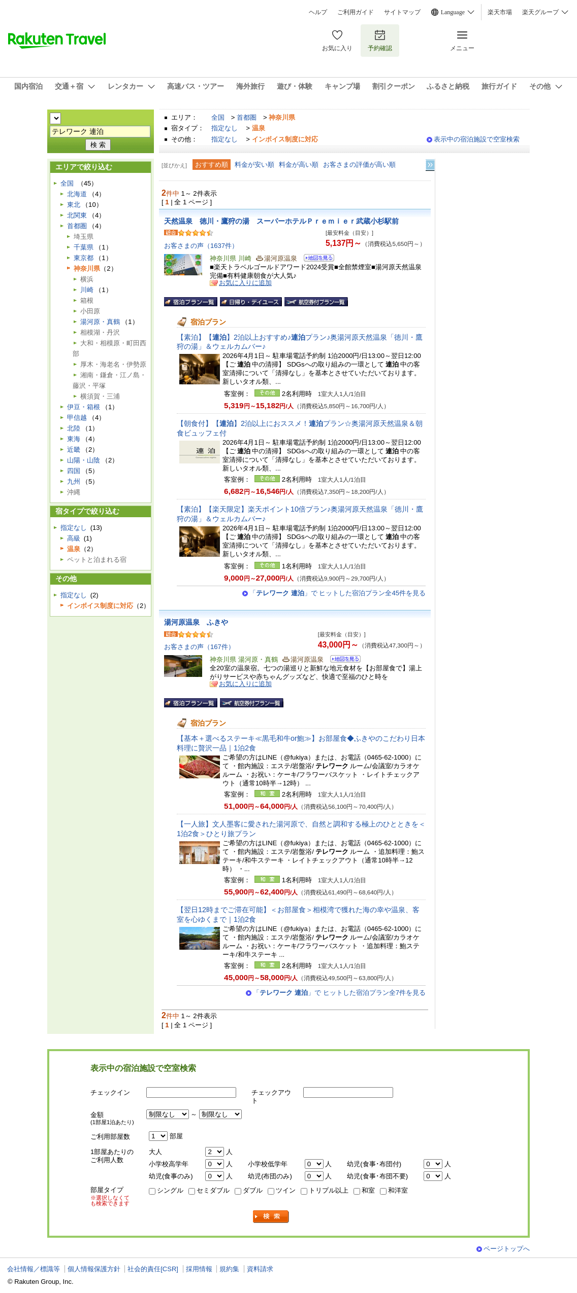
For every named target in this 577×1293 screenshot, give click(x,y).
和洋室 (398, 1190)
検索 (271, 1216)
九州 (73, 481)
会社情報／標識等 (33, 1269)
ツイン (286, 1190)
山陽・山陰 (83, 460)
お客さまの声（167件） (199, 647)
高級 (73, 538)
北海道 (77, 194)
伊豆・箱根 (83, 407)
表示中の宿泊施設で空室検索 (477, 139)
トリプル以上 (328, 1190)
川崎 (86, 290)
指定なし (224, 128)
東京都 (83, 258)
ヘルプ (318, 12)
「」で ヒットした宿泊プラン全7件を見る (339, 992)
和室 (368, 1190)
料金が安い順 (254, 164)
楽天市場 (500, 12)
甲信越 (77, 417)
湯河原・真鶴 (100, 322)
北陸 (73, 428)
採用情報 (199, 1269)
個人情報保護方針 (94, 1269)
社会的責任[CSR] (152, 1269)
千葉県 (83, 247)
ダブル (253, 1190)
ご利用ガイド (355, 12)
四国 (73, 471)
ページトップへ (507, 1248)
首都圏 (247, 117)
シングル (170, 1190)
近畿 (73, 449)
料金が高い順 (298, 164)
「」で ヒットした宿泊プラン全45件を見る (337, 593)
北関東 (77, 215)
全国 (218, 117)
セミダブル (213, 1190)
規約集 (229, 1269)
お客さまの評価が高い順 (359, 164)
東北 (73, 204)
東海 (73, 439)
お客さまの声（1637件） (201, 245)
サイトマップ (402, 12)
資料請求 (260, 1269)
